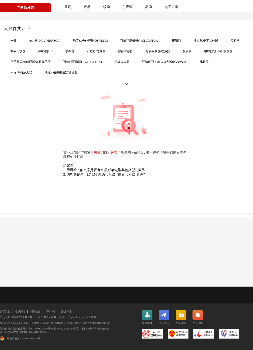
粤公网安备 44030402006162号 (23, 338)
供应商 (127, 7)
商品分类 (25, 7)
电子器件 (59, 317)
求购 (106, 7)
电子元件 (48, 317)
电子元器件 (36, 317)
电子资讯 (171, 7)
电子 (27, 317)
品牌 (148, 7)
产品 (87, 7)
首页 (67, 7)
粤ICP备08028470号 (39, 328)
